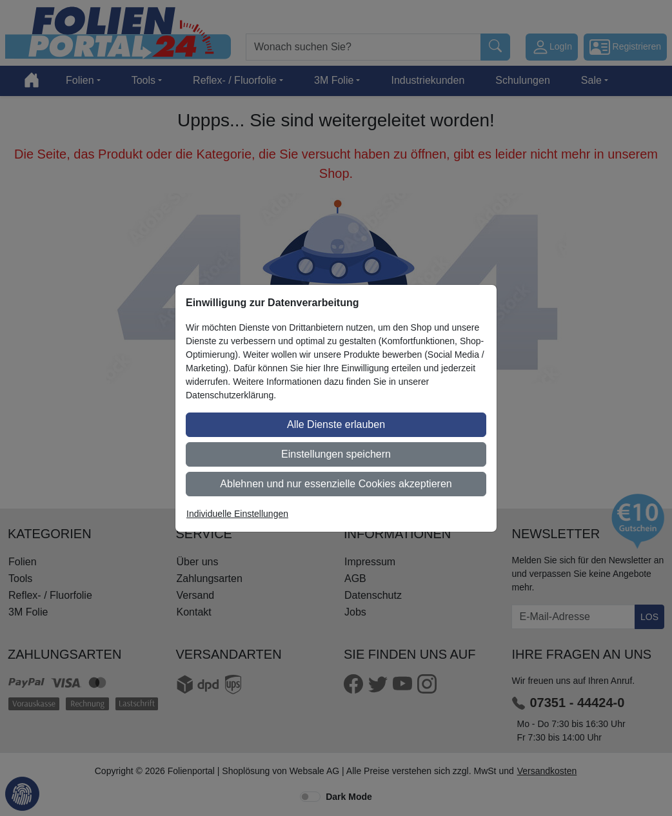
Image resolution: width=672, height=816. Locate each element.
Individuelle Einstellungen (237, 514)
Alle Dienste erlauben (336, 424)
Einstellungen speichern (336, 454)
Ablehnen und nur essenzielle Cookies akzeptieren (335, 483)
